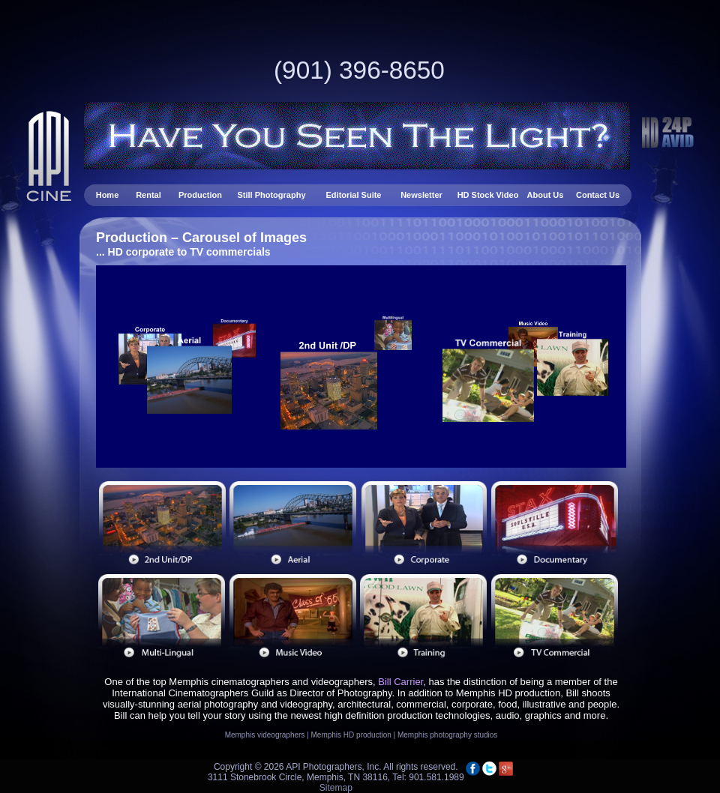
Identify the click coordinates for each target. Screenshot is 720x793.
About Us (545, 194)
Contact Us (598, 194)
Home (109, 194)
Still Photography (272, 194)
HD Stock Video (488, 194)
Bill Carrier (400, 681)
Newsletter (422, 194)
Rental (150, 194)
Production (200, 194)
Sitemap (336, 788)
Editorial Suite (354, 194)
